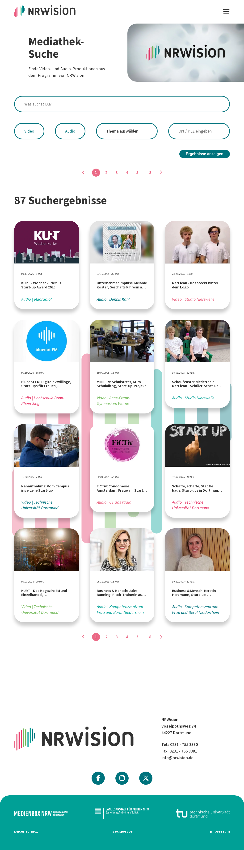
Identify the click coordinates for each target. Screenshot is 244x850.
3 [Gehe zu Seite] (117, 172)
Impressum (220, 831)
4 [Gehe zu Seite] (127, 172)
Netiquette (122, 831)
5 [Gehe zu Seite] (137, 172)
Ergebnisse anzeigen (204, 154)
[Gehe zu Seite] (161, 173)
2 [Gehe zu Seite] (106, 172)
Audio (70, 131)
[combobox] (122, 104)
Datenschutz (26, 831)
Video (29, 131)
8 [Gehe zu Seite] (150, 172)
